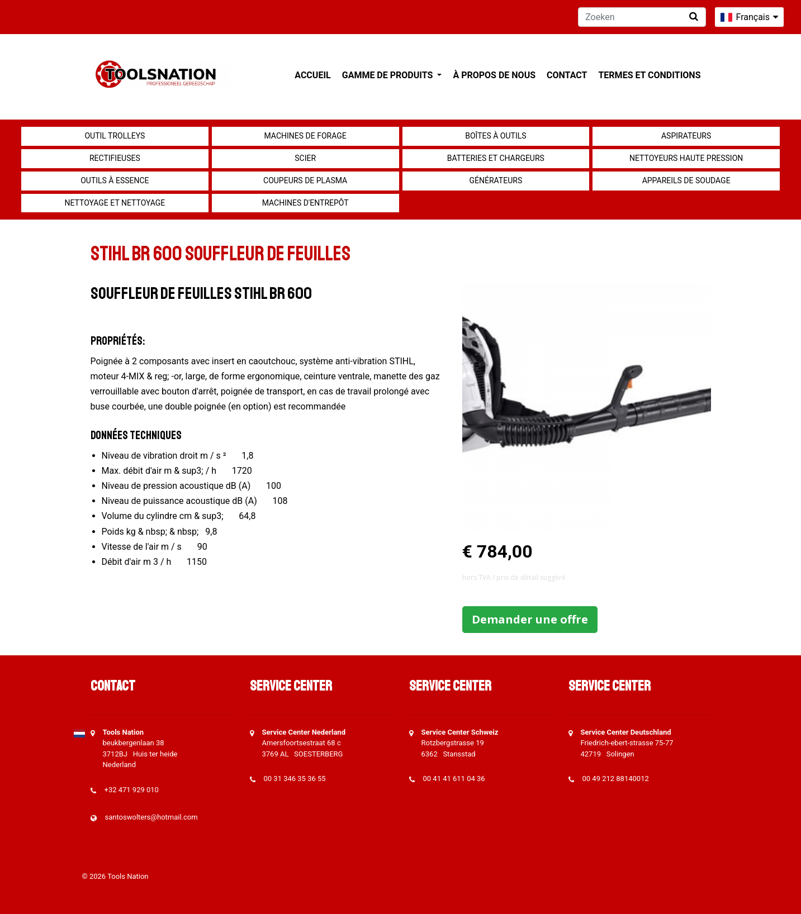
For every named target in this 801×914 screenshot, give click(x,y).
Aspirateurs (686, 135)
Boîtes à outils (495, 135)
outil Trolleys (114, 135)
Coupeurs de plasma (305, 180)
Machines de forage (305, 135)
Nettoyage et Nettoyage (114, 202)
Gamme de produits (388, 75)
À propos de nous (494, 75)
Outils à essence (114, 180)
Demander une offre (530, 619)
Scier (305, 158)
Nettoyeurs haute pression (686, 158)
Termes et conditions (649, 75)
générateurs (496, 180)
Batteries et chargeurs (495, 158)
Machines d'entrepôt (305, 202)
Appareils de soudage (686, 180)
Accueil (312, 75)
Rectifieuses (114, 158)
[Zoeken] (642, 17)
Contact (567, 75)
